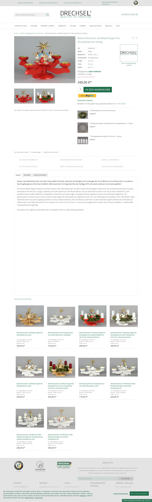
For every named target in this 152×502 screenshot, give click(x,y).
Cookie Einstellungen (120, 493)
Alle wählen (121, 103)
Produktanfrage (36, 152)
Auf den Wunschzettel (21, 152)
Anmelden (106, 4)
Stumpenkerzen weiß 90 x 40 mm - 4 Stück (105, 136)
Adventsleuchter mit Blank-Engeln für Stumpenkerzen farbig (66, 33)
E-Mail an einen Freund (50, 152)
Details (18, 175)
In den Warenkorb (97, 89)
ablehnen (83, 495)
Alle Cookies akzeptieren (139, 493)
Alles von (129, 64)
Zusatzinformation (40, 175)
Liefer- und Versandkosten (123, 487)
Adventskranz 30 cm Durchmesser (103, 110)
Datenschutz (29, 498)
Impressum (39, 498)
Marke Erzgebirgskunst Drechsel (31, 33)
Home (16, 33)
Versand (147, 500)
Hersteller (27, 175)
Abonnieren (130, 478)
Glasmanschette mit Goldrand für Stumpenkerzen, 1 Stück (111, 123)
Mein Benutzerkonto (110, 2)
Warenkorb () (129, 14)
